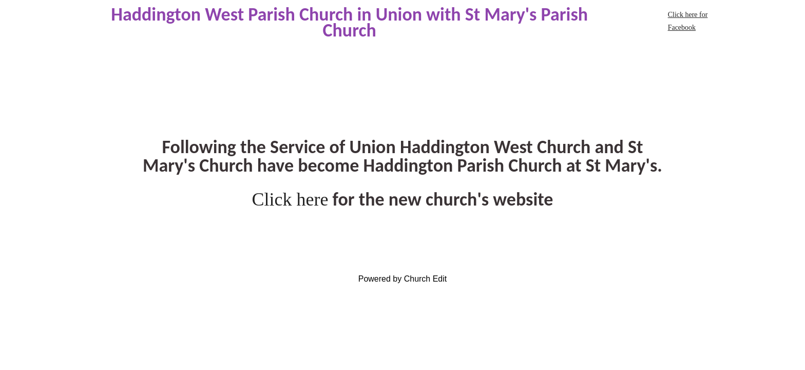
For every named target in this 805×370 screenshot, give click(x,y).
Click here (290, 199)
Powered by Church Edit (402, 278)
